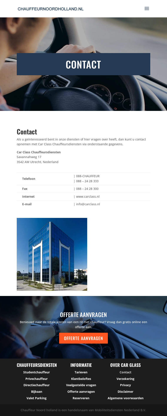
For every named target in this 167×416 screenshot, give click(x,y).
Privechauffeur (36, 379)
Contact (125, 372)
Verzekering (125, 379)
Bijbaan (36, 391)
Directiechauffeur (36, 385)
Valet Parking (37, 398)
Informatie (81, 365)
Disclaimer (125, 391)
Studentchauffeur (36, 372)
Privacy (125, 385)
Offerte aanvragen (83, 338)
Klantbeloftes (81, 379)
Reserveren (81, 398)
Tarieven (81, 372)
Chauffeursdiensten (37, 365)
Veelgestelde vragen (81, 385)
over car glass (125, 365)
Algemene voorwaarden (126, 398)
